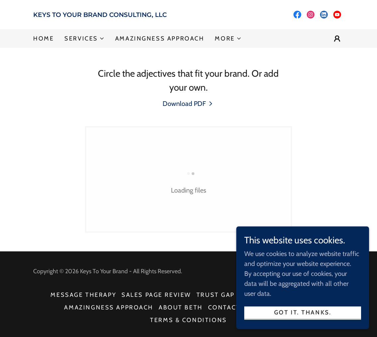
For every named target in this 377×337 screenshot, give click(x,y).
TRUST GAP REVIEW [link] (229, 294)
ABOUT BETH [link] (181, 307)
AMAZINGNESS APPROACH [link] (159, 38)
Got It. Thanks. (303, 312)
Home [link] (43, 38)
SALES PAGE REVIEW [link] (156, 294)
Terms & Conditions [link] (188, 320)
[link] (110, 15)
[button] (84, 38)
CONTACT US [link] (230, 307)
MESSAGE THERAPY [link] (83, 294)
